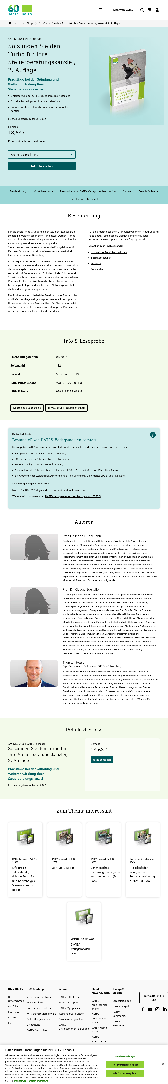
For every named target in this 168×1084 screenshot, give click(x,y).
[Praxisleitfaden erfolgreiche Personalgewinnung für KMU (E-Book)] (143, 859)
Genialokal (97, 268)
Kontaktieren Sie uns (153, 997)
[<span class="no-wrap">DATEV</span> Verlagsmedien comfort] (84, 931)
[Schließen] (162, 1065)
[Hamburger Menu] (103, 10)
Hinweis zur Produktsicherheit (66, 407)
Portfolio (13, 1006)
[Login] (157, 10)
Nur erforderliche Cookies (125, 1066)
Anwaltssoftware (35, 1002)
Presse (12, 1017)
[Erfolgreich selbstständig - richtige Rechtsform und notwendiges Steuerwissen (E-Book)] (25, 859)
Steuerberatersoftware (39, 997)
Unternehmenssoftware (39, 1008)
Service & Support (69, 1002)
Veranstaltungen (121, 1000)
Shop (30, 23)
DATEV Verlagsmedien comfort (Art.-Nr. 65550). (73, 496)
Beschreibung (18, 191)
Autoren (127, 191)
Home (10, 23)
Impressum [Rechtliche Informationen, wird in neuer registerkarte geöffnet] (42, 1082)
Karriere (12, 1023)
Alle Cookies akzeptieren (125, 1074)
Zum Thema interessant (84, 198)
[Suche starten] (142, 10)
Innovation (14, 1012)
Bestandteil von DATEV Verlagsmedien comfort (88, 191)
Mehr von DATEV (123, 9)
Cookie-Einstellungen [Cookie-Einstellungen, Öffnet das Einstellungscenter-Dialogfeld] (125, 1058)
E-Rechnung (33, 1024)
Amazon (96, 263)
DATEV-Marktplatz (36, 1030)
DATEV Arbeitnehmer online (99, 1004)
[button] (42, 154)
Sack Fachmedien (101, 257)
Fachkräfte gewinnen (38, 1019)
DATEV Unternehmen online (99, 1018)
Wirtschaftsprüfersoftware (41, 1013)
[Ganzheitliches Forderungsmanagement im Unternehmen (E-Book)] (103, 859)
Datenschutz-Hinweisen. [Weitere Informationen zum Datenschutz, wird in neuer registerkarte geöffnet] (25, 1082)
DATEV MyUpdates (69, 1008)
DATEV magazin (121, 1006)
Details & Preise (148, 191)
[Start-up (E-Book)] (64, 859)
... (19, 23)
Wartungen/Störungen (71, 1013)
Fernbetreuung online (71, 1019)
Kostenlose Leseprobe (27, 407)
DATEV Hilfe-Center (70, 997)
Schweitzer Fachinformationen (109, 252)
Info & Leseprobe (43, 191)
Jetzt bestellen (42, 166)
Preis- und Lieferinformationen (26, 141)
